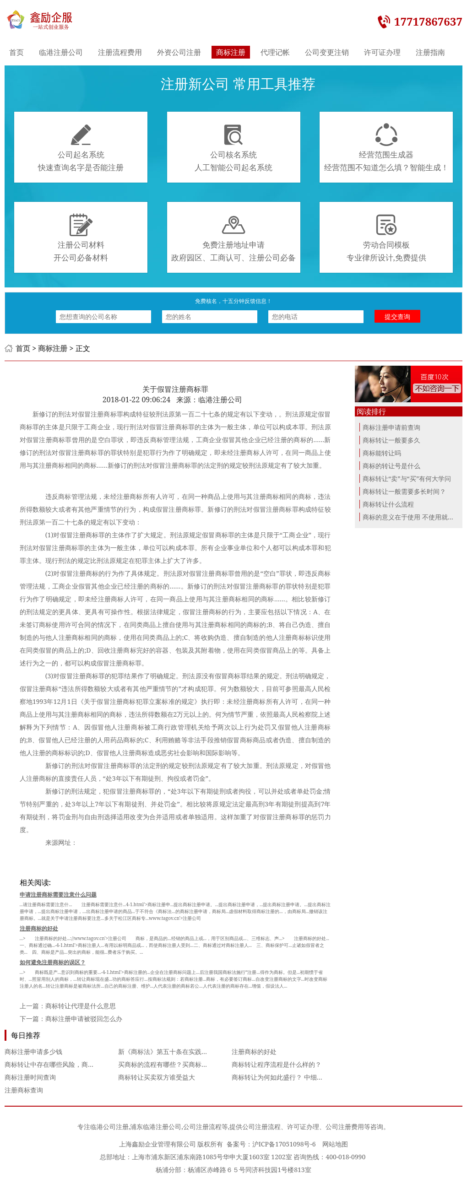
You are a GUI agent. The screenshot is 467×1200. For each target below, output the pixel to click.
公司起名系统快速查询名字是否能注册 (81, 148)
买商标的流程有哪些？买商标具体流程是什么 (182, 1064)
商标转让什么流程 (388, 504)
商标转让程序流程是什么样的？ (276, 1064)
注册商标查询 (24, 1090)
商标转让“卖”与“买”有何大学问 (407, 478)
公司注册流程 (202, 1126)
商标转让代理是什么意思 (80, 1005)
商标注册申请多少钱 (33, 1051)
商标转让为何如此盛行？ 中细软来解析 (287, 1077)
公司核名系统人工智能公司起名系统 (233, 148)
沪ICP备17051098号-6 (284, 1144)
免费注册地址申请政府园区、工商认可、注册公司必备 (233, 238)
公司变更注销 (327, 52)
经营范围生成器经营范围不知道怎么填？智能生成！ (386, 148)
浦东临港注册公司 (155, 1126)
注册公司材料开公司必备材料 (81, 238)
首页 (16, 52)
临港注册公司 (61, 52)
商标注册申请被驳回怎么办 (83, 1018)
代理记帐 (275, 52)
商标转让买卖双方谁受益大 (156, 1077)
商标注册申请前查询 (391, 427)
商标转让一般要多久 (391, 440)
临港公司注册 (109, 1126)
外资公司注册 (179, 52)
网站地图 (335, 1144)
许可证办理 (382, 52)
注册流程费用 (120, 52)
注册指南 (430, 52)
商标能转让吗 (382, 453)
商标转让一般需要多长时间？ (404, 491)
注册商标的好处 (254, 1051)
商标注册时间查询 (30, 1077)
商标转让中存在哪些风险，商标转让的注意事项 (72, 1064)
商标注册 (230, 52)
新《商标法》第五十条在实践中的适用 (172, 1051)
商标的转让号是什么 (391, 465)
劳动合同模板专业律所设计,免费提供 (386, 238)
